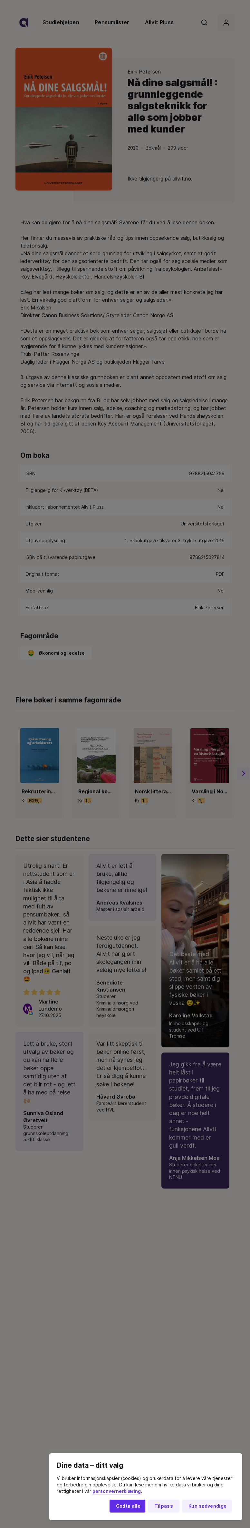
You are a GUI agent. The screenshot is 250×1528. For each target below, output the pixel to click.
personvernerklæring (116, 1491)
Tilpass (163, 1506)
